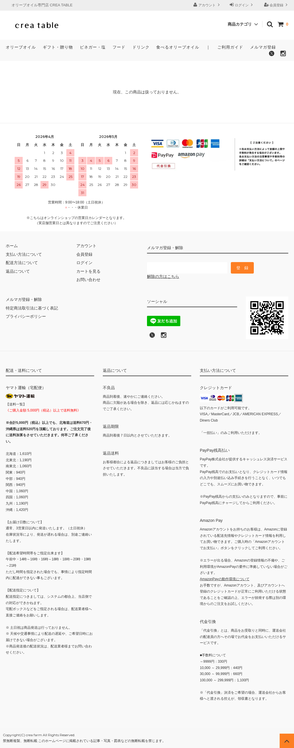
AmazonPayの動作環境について (224, 579)
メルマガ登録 (263, 47)
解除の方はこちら (163, 276)
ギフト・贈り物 (58, 47)
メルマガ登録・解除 (24, 299)
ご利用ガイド (230, 47)
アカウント (207, 4)
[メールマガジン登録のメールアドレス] (187, 268)
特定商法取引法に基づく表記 (32, 308)
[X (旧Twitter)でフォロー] (152, 336)
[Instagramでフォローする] (283, 55)
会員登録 (276, 4)
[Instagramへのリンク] (163, 336)
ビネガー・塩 (93, 47)
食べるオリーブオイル (177, 47)
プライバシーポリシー (26, 316)
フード (119, 47)
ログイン (241, 4)
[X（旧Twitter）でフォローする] (271, 55)
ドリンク (141, 47)
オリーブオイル (21, 47)
